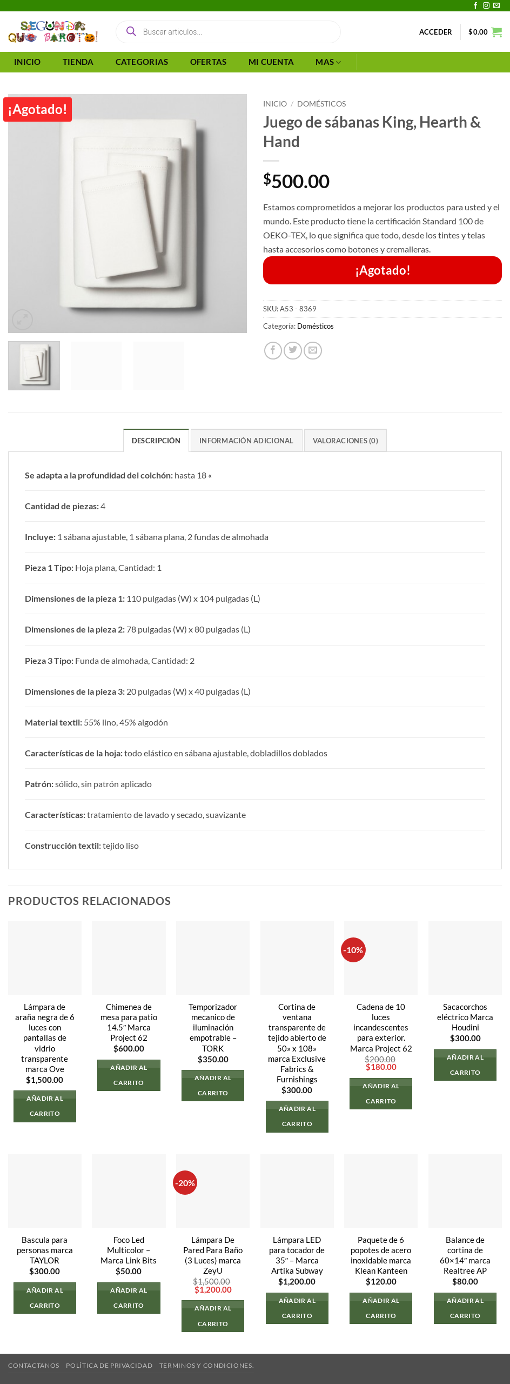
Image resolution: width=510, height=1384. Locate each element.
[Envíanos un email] (496, 6)
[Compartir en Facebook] (273, 351)
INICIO (27, 61)
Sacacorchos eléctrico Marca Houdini (465, 1017)
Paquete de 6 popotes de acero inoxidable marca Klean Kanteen (381, 1255)
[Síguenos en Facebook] (475, 6)
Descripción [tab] (156, 440)
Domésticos (321, 103)
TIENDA (78, 61)
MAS (328, 62)
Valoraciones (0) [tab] (345, 440)
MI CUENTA (271, 61)
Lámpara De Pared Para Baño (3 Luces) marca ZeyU (213, 1255)
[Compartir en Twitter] (293, 351)
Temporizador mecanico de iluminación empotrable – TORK (213, 1027)
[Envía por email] (313, 351)
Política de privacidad (109, 1365)
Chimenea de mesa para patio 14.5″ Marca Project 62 (128, 1022)
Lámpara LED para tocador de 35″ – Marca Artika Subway (297, 1255)
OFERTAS (208, 61)
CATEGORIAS (142, 61)
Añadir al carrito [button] (44, 1105)
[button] (436, 32)
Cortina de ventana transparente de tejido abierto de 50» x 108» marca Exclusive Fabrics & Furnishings (297, 1043)
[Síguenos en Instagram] (486, 6)
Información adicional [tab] (246, 440)
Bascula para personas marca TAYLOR (45, 1250)
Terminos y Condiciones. (206, 1365)
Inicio (275, 103)
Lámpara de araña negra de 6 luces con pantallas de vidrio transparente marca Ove (45, 1038)
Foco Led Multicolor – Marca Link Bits (128, 1250)
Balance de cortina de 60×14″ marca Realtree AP (465, 1255)
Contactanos (33, 1365)
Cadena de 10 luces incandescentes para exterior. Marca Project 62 (381, 1027)
